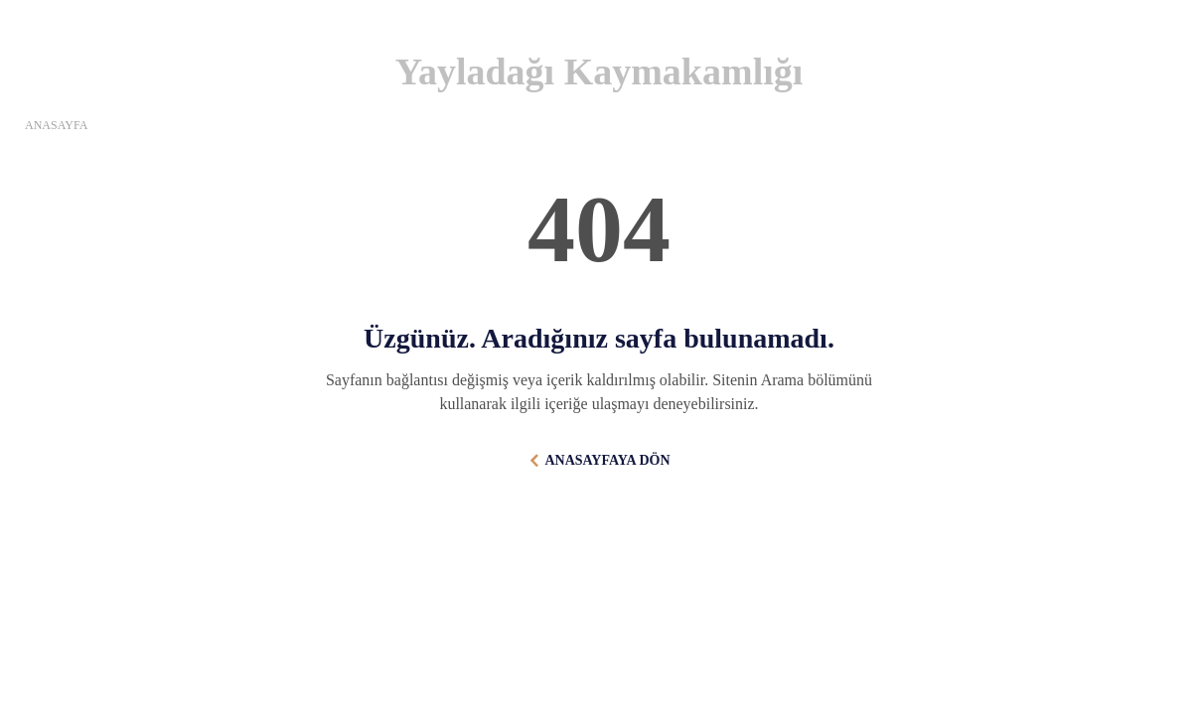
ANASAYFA (56, 125)
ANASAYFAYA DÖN (607, 460)
